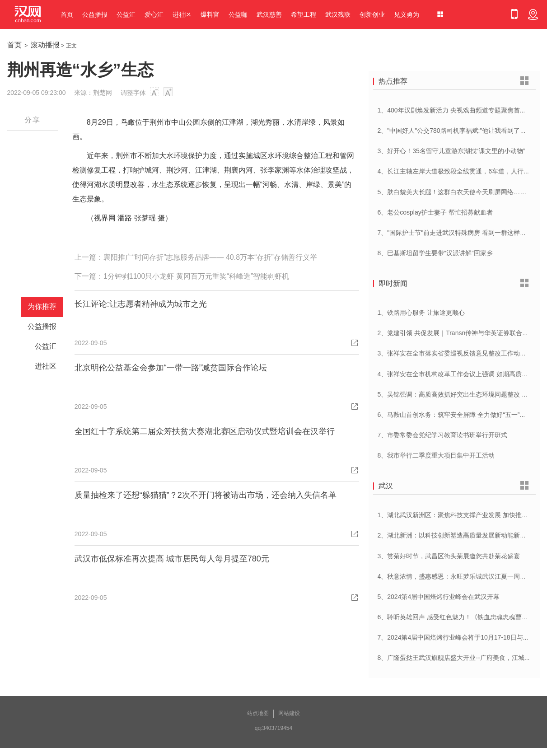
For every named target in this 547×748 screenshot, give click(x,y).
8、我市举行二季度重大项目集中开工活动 (436, 455)
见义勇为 (406, 14)
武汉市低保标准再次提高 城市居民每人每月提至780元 (172, 558)
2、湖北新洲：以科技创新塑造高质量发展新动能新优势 (455, 535)
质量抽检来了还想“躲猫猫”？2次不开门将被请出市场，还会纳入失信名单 (206, 495)
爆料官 (210, 14)
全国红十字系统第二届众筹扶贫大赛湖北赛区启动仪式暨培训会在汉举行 (205, 431)
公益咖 (238, 14)
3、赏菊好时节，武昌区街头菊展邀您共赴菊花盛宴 (449, 556)
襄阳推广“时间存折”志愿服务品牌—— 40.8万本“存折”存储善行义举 (210, 257)
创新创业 (372, 14)
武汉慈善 (269, 14)
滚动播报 (45, 45)
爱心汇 (154, 14)
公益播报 (95, 14)
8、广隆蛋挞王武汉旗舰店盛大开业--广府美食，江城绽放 (457, 657)
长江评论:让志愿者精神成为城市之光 (141, 304)
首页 (67, 14)
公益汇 (126, 14)
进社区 (182, 14)
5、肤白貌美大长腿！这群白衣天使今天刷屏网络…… (452, 192)
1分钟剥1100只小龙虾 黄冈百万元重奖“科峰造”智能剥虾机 (196, 276)
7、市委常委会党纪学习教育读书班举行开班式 (443, 435)
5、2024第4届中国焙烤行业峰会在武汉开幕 (439, 596)
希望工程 (303, 14)
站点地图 (258, 713)
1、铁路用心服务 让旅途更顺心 (421, 312)
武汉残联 (338, 14)
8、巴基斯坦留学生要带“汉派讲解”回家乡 (435, 253)
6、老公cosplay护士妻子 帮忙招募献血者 (435, 212)
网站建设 (289, 713)
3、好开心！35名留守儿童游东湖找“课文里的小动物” (451, 150)
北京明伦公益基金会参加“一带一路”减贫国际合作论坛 (171, 367)
